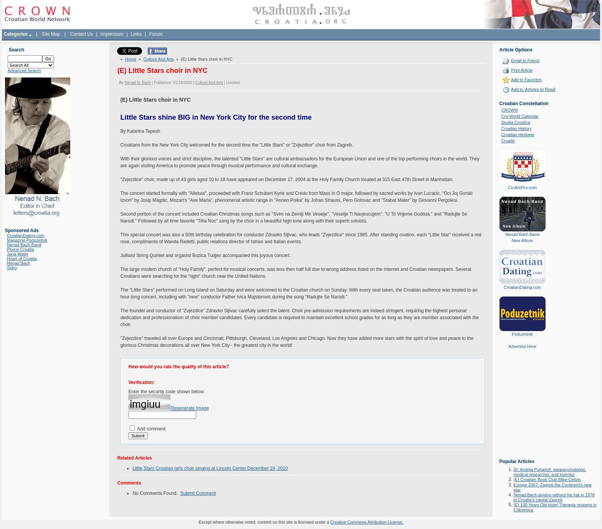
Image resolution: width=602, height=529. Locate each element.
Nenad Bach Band (24, 244)
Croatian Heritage (517, 134)
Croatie (508, 140)
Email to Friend (525, 60)
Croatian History (516, 128)
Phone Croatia (20, 249)
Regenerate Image (189, 408)
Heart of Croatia (22, 258)
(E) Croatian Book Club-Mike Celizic (547, 479)
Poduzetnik (522, 334)
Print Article (522, 70)
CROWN (509, 110)
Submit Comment (198, 493)
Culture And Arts (158, 59)
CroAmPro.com (522, 187)
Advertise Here (522, 346)
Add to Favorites (526, 79)
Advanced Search (24, 70)
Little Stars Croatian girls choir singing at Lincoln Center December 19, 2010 (210, 468)
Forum (156, 34)
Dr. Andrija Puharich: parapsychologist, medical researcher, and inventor (550, 472)
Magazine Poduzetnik (27, 240)
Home (130, 59)
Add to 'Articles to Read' (533, 89)
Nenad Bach (18, 263)
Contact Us (81, 34)
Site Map (51, 34)
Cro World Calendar (520, 116)
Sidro (12, 267)
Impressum (112, 34)
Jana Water (17, 254)
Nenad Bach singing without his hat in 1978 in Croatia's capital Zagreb (554, 497)
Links (136, 34)
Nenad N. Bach (138, 83)
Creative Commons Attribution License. (366, 522)
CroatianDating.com (25, 235)
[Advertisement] (522, 409)
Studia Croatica (515, 122)
